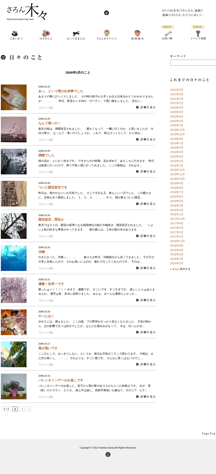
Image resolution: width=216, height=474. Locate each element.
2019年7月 (176, 143)
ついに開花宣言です (52, 187)
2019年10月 (177, 134)
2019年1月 (176, 165)
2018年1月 (176, 214)
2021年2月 (176, 98)
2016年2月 (176, 263)
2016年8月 (176, 250)
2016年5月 (176, 258)
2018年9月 (176, 183)
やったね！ (46, 316)
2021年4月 (176, 94)
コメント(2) (45, 300)
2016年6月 (176, 254)
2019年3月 (176, 156)
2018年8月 (176, 187)
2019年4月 (176, 152)
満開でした (46, 155)
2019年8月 (176, 138)
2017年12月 (177, 218)
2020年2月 (176, 121)
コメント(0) (45, 107)
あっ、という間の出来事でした (60, 91)
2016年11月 (177, 241)
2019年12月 (177, 129)
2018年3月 (176, 205)
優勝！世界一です (51, 284)
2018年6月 (176, 196)
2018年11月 (177, 174)
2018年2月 (176, 210)
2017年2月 (176, 232)
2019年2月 (176, 161)
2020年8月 (176, 107)
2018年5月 (176, 201)
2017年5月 (176, 227)
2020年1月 (176, 125)
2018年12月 (177, 169)
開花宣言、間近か (51, 219)
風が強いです (48, 348)
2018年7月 (176, 192)
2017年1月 (176, 236)
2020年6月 (176, 112)
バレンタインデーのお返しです (60, 380)
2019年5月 (176, 147)
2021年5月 (176, 89)
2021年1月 (176, 103)
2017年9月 (176, 223)
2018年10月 (177, 178)
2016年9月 (176, 245)
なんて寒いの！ (49, 123)
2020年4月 (176, 116)
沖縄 (41, 252)
